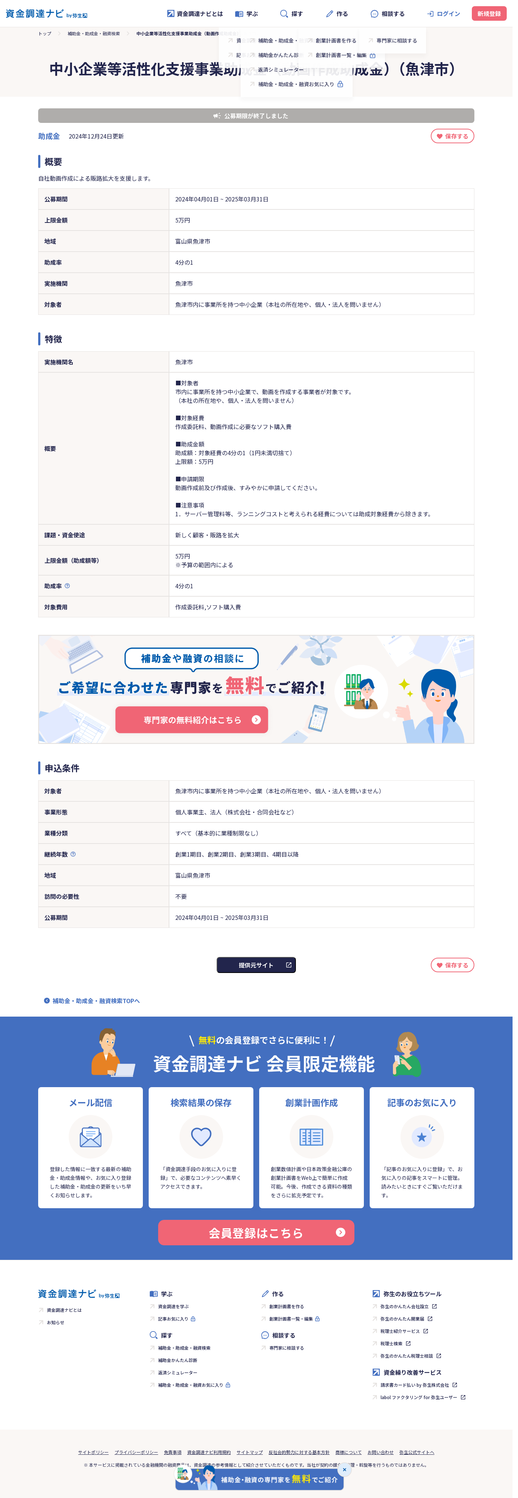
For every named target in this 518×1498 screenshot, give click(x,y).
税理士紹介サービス (400, 1331)
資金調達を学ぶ (173, 1306)
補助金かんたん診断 (177, 1360)
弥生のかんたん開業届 (402, 1318)
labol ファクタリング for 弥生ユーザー (419, 1397)
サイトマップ (250, 1452)
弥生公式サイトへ (416, 1452)
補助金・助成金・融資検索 (94, 33)
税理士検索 (391, 1343)
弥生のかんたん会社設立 (405, 1306)
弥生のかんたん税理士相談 (407, 1356)
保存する (457, 136)
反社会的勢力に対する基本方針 (299, 1452)
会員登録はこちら (277, 1232)
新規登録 (489, 13)
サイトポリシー (93, 1452)
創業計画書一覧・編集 (291, 1318)
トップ (44, 33)
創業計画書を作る (286, 1306)
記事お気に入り (173, 1318)
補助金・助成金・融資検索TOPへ (96, 1000)
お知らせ (55, 1322)
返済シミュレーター (177, 1372)
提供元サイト (256, 965)
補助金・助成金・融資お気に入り (191, 1385)
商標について (349, 1452)
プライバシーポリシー (136, 1452)
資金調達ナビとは (194, 13)
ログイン (448, 13)
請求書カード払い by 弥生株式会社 (415, 1385)
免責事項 (172, 1452)
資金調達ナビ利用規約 (209, 1452)
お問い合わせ (381, 1452)
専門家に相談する (286, 1348)
